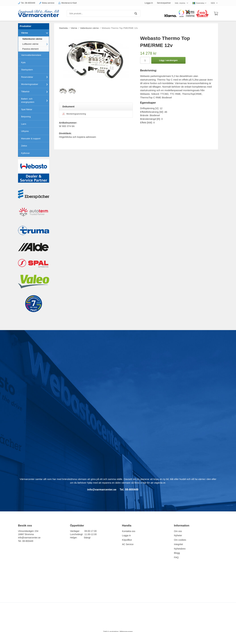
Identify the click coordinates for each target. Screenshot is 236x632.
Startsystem (27, 69)
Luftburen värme (35, 44)
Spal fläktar (26, 109)
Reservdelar (35, 77)
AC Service (127, 544)
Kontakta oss (128, 531)
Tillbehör (35, 91)
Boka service (46, 3)
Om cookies (180, 540)
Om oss (178, 531)
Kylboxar (25, 153)
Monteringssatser (35, 84)
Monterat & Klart (67, 3)
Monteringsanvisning (74, 114)
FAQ (176, 557)
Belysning (26, 116)
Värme (35, 33)
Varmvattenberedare (31, 55)
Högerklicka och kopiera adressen (77, 136)
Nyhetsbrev (180, 548)
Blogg (177, 553)
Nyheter (178, 535)
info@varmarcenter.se (29, 537)
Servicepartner (164, 3)
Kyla (23, 62)
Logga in (149, 3)
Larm (23, 124)
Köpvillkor (127, 540)
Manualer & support (30, 138)
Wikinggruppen (126, 628)
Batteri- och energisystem (35, 100)
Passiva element (30, 49)
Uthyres (25, 131)
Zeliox (24, 145)
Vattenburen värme (32, 39)
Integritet (178, 544)
